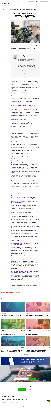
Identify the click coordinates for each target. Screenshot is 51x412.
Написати (21, 74)
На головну (12, 396)
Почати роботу (21, 389)
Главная (2, 9)
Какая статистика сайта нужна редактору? (21, 212)
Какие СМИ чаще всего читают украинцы (21, 141)
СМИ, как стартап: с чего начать (19, 119)
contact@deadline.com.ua (13, 402)
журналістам (31, 1)
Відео (29, 389)
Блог (6, 9)
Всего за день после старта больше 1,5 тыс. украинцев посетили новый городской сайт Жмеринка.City (24, 272)
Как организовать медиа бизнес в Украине (21, 95)
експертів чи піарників (44, 1)
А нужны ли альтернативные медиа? (20, 129)
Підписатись (33, 378)
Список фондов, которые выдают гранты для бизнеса (24, 180)
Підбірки (10, 9)
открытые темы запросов (31, 285)
